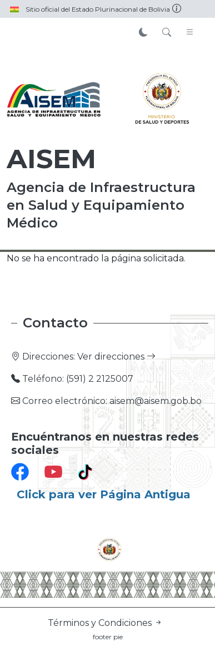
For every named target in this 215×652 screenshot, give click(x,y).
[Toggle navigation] (190, 32)
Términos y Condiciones (105, 623)
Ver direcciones (116, 356)
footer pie (108, 637)
